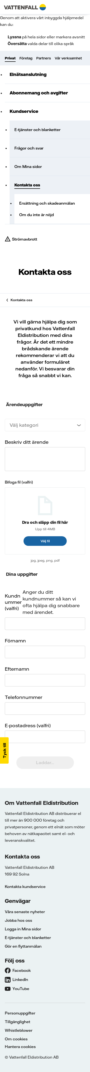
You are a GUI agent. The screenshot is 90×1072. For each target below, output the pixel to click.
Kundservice (24, 111)
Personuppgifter (20, 1013)
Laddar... (45, 762)
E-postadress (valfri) (28, 725)
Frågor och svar (28, 148)
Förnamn (15, 641)
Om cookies (16, 1039)
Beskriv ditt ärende (26, 442)
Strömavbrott (24, 239)
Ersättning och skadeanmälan (47, 203)
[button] (4, 750)
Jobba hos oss (18, 920)
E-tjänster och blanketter (37, 129)
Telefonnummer (23, 697)
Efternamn (17, 669)
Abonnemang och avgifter (39, 93)
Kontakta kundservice (25, 886)
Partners (43, 58)
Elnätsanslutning (28, 74)
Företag (25, 58)
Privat (10, 58)
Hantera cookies (20, 1046)
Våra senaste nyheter (25, 911)
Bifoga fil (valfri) (19, 482)
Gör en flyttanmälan (23, 946)
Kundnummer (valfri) (13, 602)
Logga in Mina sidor (23, 929)
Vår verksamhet (68, 58)
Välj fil (45, 541)
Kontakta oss (27, 185)
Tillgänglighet (17, 1021)
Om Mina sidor (28, 166)
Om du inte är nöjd (36, 214)
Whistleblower (18, 1030)
